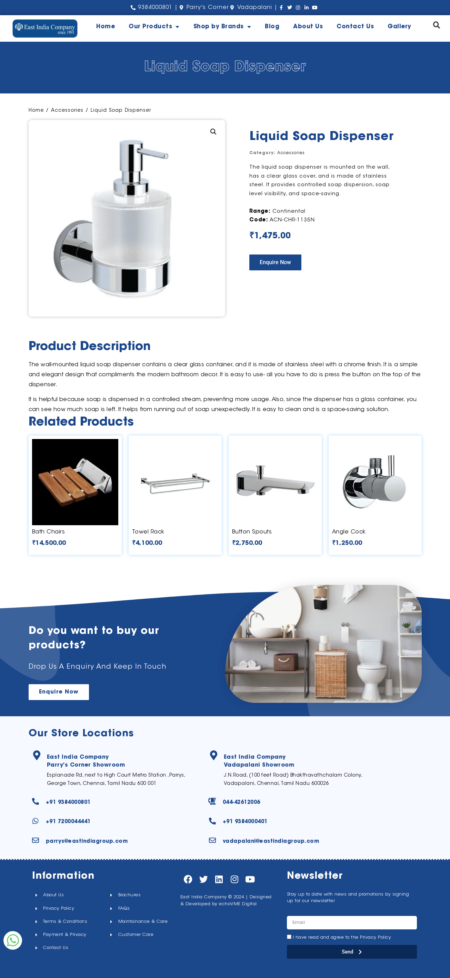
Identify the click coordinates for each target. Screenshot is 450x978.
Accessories (67, 110)
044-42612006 (241, 802)
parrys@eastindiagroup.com (87, 841)
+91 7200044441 (68, 822)
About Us (308, 27)
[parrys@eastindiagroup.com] (35, 840)
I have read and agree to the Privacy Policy (342, 937)
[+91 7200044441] (35, 821)
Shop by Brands (222, 26)
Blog (272, 27)
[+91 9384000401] (212, 821)
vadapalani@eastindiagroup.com (271, 841)
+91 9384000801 (68, 802)
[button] (436, 25)
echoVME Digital (238, 904)
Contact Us (355, 27)
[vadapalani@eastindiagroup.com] (212, 840)
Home (105, 27)
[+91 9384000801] (35, 801)
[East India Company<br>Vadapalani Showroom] (214, 756)
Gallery (399, 27)
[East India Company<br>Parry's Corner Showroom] (37, 756)
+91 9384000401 (245, 822)
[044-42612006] (212, 801)
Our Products (154, 26)
